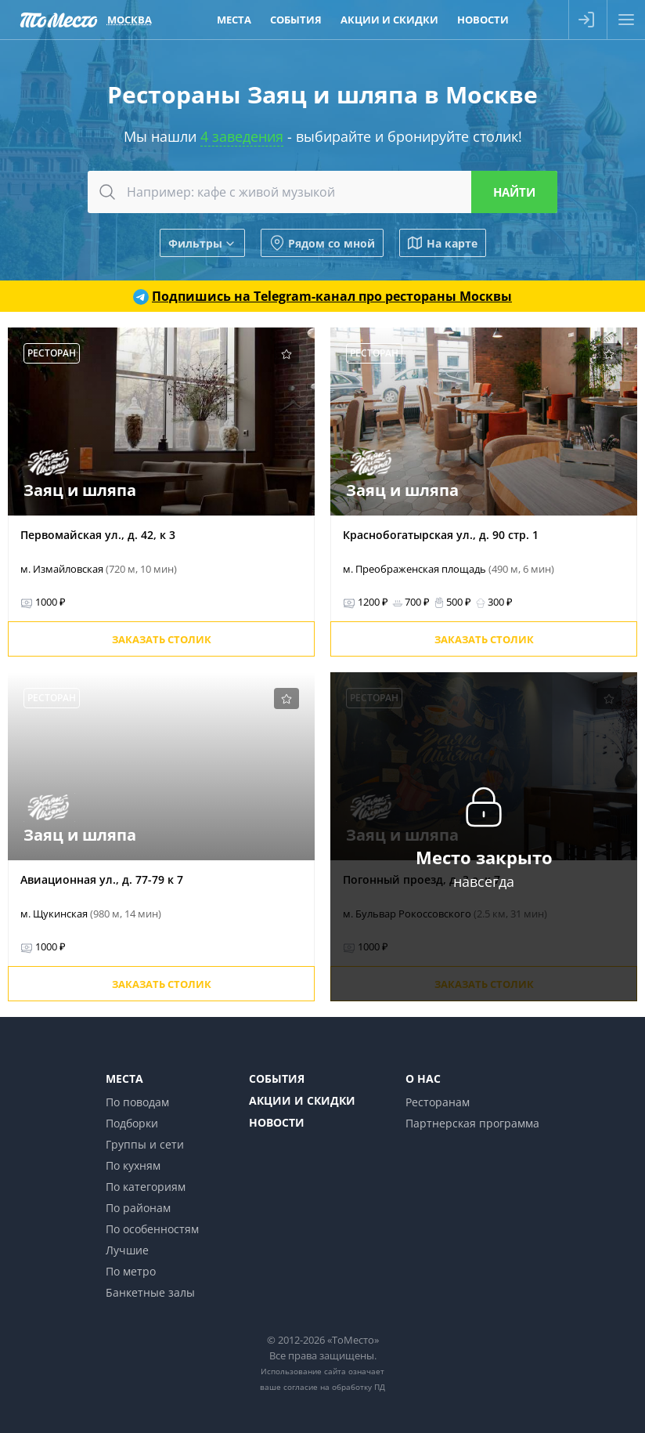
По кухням (133, 1165)
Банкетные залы (150, 1292)
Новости (276, 1122)
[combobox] (322, 192)
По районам (138, 1207)
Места (124, 1078)
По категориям (146, 1186)
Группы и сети (145, 1144)
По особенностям (152, 1228)
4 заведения (241, 136)
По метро (131, 1271)
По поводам (137, 1102)
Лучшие (127, 1250)
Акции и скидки (302, 1100)
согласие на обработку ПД (334, 1386)
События (276, 1078)
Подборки (132, 1123)
